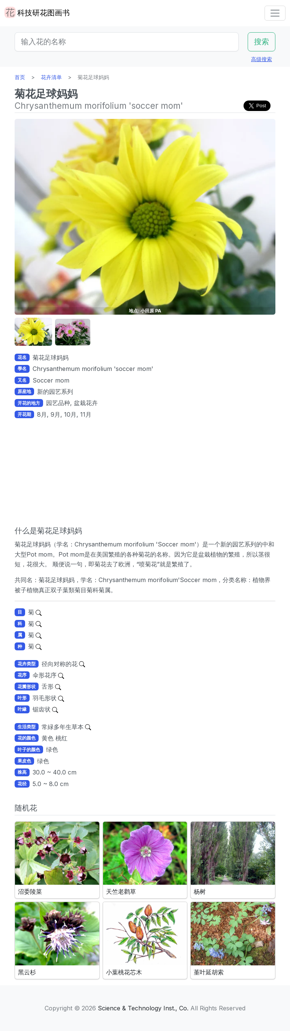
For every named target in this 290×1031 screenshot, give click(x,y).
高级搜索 (261, 59)
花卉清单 (51, 77)
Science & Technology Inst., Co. (143, 1008)
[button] (33, 332)
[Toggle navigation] (275, 13)
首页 (20, 77)
